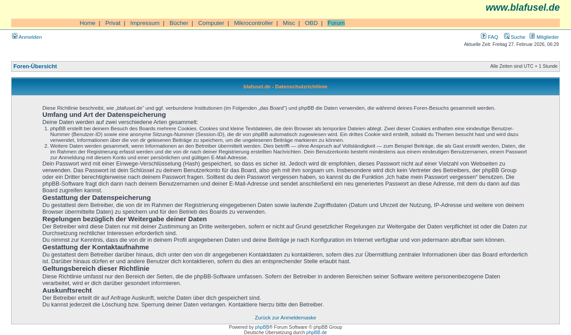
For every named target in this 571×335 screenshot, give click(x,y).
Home (87, 23)
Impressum (145, 23)
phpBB (262, 327)
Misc (289, 23)
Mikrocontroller (253, 23)
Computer (211, 23)
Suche (514, 37)
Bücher (179, 23)
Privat (112, 23)
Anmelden (27, 37)
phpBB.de (316, 332)
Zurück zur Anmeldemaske (285, 317)
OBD (311, 23)
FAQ (489, 37)
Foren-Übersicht (35, 66)
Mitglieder (544, 37)
